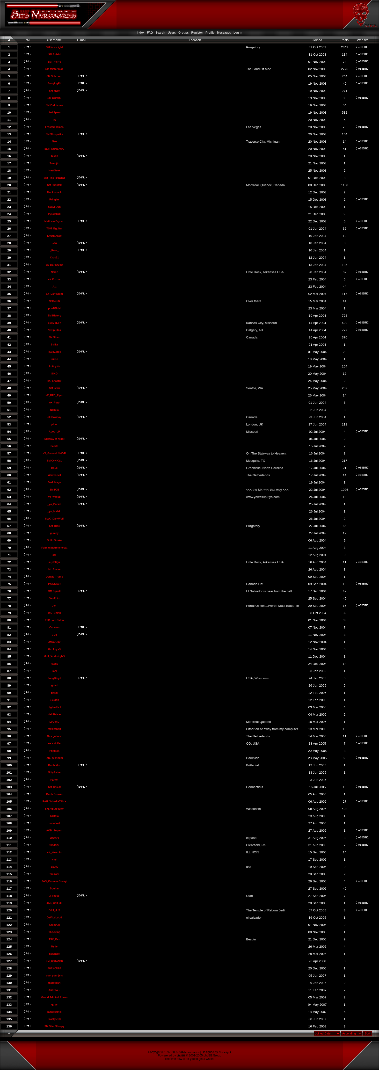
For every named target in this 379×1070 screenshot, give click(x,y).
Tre (54, 119)
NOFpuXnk (54, 330)
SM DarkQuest (54, 264)
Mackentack (54, 192)
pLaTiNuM (54, 308)
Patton (54, 779)
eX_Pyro (54, 402)
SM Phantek (54, 184)
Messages (224, 32)
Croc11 (54, 257)
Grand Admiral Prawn (54, 997)
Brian (54, 692)
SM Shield (54, 54)
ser (54, 554)
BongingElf (54, 83)
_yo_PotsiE (54, 504)
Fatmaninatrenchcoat (54, 547)
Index (140, 32)
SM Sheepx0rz (54, 134)
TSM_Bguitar (54, 228)
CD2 (54, 634)
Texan (54, 155)
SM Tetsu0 (54, 786)
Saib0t (54, 446)
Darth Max (54, 765)
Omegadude (54, 736)
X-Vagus (54, 895)
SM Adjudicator (54, 808)
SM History (54, 315)
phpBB (181, 1055)
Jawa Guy (54, 641)
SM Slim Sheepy (54, 1026)
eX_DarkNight (54, 293)
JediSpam (54, 112)
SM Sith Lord (54, 76)
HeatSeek (54, 170)
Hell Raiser (54, 714)
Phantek (54, 750)
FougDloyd (54, 678)
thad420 (54, 844)
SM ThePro (54, 61)
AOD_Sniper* (54, 830)
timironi (54, 873)
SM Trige (54, 525)
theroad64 (54, 982)
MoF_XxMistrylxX (54, 656)
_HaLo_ (54, 467)
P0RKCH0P (54, 968)
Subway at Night (54, 438)
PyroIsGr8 (54, 214)
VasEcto (54, 598)
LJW (54, 243)
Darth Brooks (54, 794)
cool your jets (54, 975)
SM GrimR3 (54, 97)
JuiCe (54, 359)
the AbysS (54, 649)
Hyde (54, 946)
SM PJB (54, 489)
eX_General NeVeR (54, 453)
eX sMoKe (54, 743)
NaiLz (54, 272)
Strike (54, 344)
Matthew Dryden (54, 221)
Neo (54, 141)
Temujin (54, 163)
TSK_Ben (54, 939)
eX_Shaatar (54, 380)
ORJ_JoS (54, 910)
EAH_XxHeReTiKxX (54, 801)
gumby (54, 533)
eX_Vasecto (54, 852)
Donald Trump (54, 576)
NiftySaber (54, 772)
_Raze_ (54, 250)
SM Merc (54, 90)
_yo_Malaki (54, 511)
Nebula (54, 409)
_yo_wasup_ (54, 496)
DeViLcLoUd (54, 917)
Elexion (54, 699)
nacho (54, 663)
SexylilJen (54, 206)
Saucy (54, 866)
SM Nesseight (54, 47)
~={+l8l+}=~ (54, 562)
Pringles (54, 199)
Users (172, 32)
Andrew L (54, 990)
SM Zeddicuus (54, 105)
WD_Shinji (54, 612)
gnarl (54, 685)
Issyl (54, 859)
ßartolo (54, 815)
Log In (237, 32)
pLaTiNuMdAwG (54, 148)
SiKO (54, 373)
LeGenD (54, 721)
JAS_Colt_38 (54, 902)
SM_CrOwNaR (54, 961)
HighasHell (54, 707)
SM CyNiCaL (54, 460)
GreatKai (54, 924)
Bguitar (54, 888)
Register (197, 32)
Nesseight (225, 1052)
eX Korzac (54, 279)
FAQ (150, 32)
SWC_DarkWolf (54, 518)
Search (160, 32)
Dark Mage (54, 482)
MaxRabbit (54, 728)
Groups (183, 32)
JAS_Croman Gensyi (54, 881)
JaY (54, 605)
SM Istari (54, 388)
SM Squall (54, 591)
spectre (54, 837)
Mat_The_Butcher (54, 177)
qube (54, 1004)
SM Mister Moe (54, 68)
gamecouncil (54, 1011)
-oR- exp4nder (54, 757)
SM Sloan (54, 337)
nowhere (54, 953)
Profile (209, 32)
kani (54, 670)
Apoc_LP (54, 431)
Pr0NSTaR (54, 583)
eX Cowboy (54, 417)
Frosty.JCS (54, 1019)
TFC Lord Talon (54, 620)
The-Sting (54, 932)
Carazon (54, 627)
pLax (54, 424)
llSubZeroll (54, 351)
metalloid (54, 823)
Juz (54, 286)
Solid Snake (54, 540)
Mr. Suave (54, 569)
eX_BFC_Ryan (54, 395)
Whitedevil (54, 475)
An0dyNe (54, 366)
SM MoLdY (54, 322)
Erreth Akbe (54, 235)
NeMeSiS (54, 301)
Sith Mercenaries (189, 1052)
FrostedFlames (54, 126)
